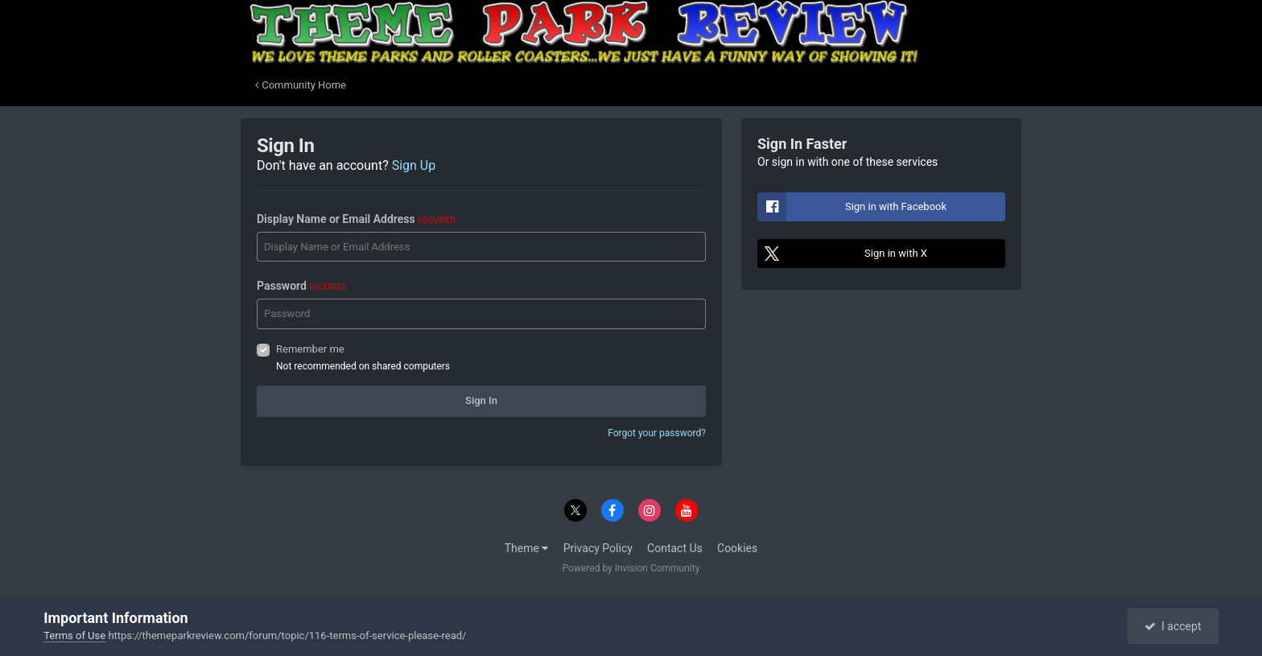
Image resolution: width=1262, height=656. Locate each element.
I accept (1172, 626)
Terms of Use (74, 635)
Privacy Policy (598, 548)
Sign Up (414, 165)
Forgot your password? (657, 433)
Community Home (300, 85)
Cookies (737, 548)
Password (302, 285)
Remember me (310, 349)
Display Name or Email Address (356, 218)
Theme (527, 548)
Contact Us (675, 548)
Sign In (481, 400)
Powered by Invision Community (631, 568)
